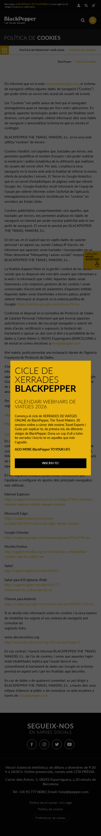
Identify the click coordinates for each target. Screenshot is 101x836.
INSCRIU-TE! (50, 463)
